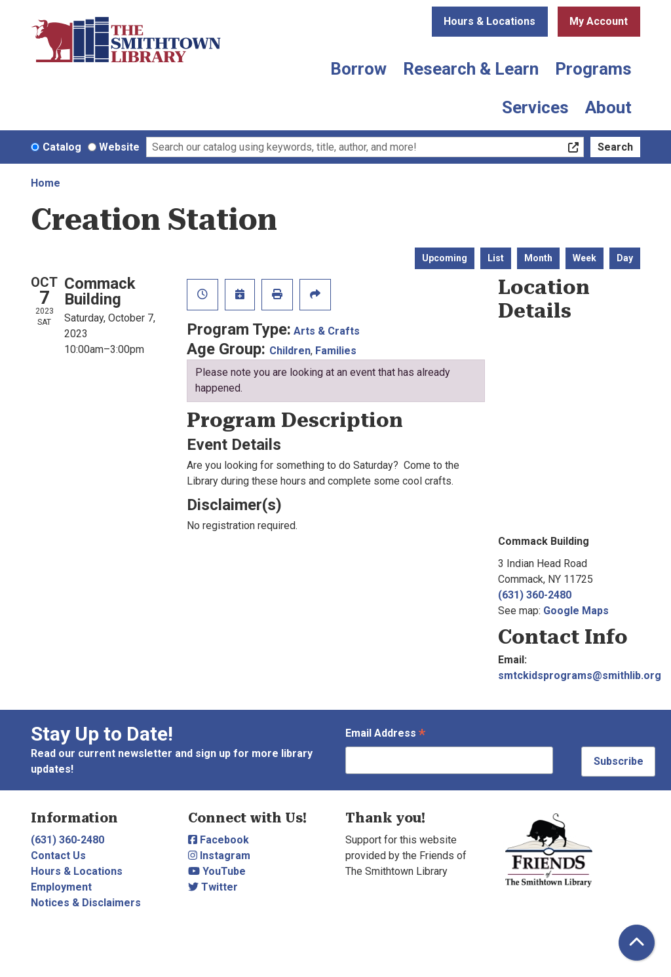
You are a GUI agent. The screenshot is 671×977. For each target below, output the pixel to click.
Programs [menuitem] (593, 69)
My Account (598, 21)
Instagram (219, 855)
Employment (61, 887)
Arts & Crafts (327, 331)
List (496, 258)
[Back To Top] (637, 943)
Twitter (213, 887)
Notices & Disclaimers (86, 902)
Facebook (218, 840)
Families (335, 350)
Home (45, 183)
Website (119, 147)
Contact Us (58, 855)
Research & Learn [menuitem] (471, 69)
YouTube (217, 871)
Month (538, 258)
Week (584, 258)
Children (290, 350)
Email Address (385, 734)
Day (625, 258)
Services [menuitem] (535, 107)
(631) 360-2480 (534, 595)
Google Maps (576, 610)
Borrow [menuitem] (358, 69)
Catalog (62, 147)
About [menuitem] (608, 107)
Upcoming (444, 258)
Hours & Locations (489, 21)
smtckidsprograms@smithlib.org (579, 675)
